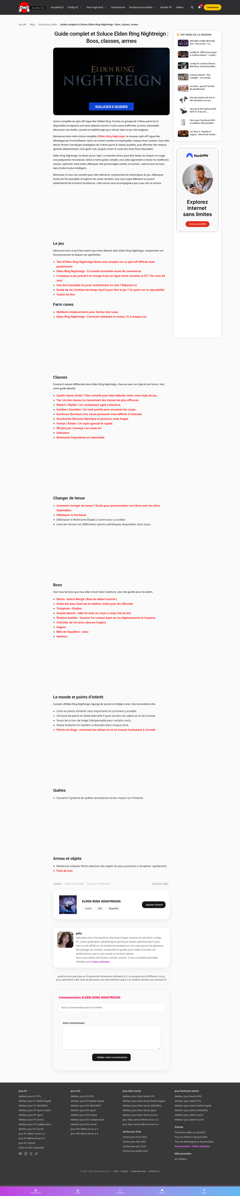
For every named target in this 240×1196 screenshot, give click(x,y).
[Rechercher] (192, 7)
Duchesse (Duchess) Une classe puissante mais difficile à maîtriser (99, 414)
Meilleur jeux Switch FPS (188, 1101)
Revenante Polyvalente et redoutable (80, 437)
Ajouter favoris (154, 904)
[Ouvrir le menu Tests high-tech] (105, 7)
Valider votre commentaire (112, 1057)
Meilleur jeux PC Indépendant (35, 1124)
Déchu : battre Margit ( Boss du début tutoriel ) (86, 599)
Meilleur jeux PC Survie (31, 1129)
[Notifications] (199, 7)
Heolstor (62, 636)
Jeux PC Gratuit (27, 1143)
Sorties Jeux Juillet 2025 (135, 1151)
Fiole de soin (64, 871)
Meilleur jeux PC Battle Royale (35, 1101)
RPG (100, 908)
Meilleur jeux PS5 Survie (84, 1124)
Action (88, 908)
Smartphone (118, 7)
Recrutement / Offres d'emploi (192, 1146)
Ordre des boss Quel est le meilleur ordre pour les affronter (94, 604)
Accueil (22, 24)
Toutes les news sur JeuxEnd (190, 1132)
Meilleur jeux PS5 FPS (82, 1096)
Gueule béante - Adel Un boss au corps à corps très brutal (93, 613)
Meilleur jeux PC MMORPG (33, 1105)
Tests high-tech (94, 7)
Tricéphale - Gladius (69, 608)
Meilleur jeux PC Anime (31, 1119)
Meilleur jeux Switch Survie (189, 1119)
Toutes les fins (65, 294)
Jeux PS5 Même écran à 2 (84, 1129)
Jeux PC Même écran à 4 (32, 1138)
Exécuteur (63, 433)
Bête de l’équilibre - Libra (72, 632)
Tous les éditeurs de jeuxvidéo (191, 1137)
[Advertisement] (111, 212)
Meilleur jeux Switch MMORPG (191, 1110)
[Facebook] (20, 1153)
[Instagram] (25, 1153)
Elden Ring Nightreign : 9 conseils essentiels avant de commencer (99, 271)
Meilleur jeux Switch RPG (188, 1096)
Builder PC (166, 7)
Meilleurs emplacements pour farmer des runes (87, 312)
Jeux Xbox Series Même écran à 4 (141, 1124)
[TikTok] (36, 1153)
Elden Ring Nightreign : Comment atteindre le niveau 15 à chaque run (101, 316)
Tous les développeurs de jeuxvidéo (194, 1141)
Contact (124, 1171)
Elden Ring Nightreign (112, 136)
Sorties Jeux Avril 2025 (135, 1137)
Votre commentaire (74, 1023)
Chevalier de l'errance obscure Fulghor (81, 622)
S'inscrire (153, 1171)
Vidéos (179, 7)
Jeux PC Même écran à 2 (32, 1133)
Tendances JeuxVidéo (140, 7)
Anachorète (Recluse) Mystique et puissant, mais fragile (92, 419)
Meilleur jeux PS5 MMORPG (86, 1105)
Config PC (73, 7)
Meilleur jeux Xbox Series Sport (139, 1110)
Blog (32, 24)
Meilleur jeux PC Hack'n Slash (35, 1110)
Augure (61, 627)
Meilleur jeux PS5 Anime (84, 1115)
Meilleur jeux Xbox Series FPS (138, 1096)
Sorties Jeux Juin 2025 (134, 1146)
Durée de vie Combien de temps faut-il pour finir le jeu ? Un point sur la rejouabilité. (110, 290)
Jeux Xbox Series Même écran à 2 (141, 1119)
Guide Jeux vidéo (47, 24)
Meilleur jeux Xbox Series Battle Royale (144, 1101)
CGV (116, 1171)
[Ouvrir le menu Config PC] (80, 7)
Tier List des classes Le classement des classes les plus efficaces (97, 400)
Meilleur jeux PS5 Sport (83, 1110)
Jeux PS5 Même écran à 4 (84, 1133)
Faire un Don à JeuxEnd (31, 1147)
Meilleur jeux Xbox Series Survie (140, 1115)
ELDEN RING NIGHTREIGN (101, 901)
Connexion (212, 7)
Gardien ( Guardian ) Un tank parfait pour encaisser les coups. (96, 409)
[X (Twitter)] (31, 1153)
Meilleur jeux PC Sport (31, 1115)
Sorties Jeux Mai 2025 (134, 1141)
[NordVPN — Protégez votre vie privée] (197, 190)
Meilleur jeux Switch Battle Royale (193, 1105)
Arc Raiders (181, 1159)
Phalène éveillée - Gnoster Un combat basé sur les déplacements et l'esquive (106, 618)
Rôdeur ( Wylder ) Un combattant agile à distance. (88, 405)
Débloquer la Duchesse (71, 515)
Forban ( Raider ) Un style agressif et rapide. (84, 423)
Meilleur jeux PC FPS (30, 1096)
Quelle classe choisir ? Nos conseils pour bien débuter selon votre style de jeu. (106, 395)
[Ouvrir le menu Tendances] (154, 7)
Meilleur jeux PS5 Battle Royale (87, 1101)
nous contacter (101, 961)
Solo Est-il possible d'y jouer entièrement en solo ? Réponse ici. (96, 285)
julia (79, 933)
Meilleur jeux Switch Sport (189, 1115)
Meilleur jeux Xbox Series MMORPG (142, 1105)
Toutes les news (138, 1171)
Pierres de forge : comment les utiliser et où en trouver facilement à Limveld (105, 730)
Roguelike (113, 908)
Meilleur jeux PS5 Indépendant (87, 1119)
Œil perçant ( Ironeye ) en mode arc (79, 428)
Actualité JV (57, 7)
